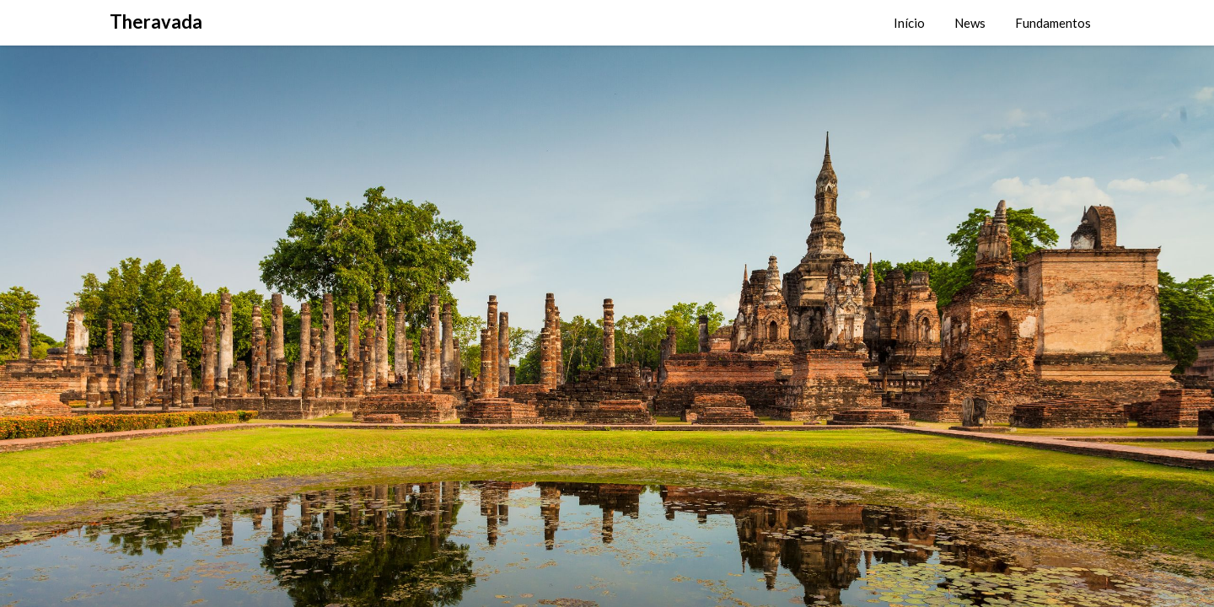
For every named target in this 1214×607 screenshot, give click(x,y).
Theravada (156, 21)
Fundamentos (1053, 22)
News (970, 22)
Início (909, 22)
